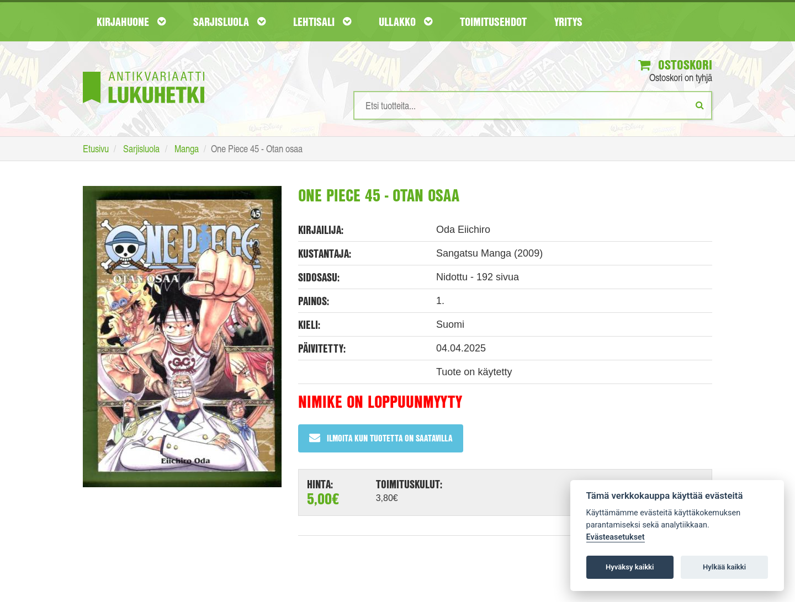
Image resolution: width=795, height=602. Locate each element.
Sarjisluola (229, 21)
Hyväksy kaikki (630, 567)
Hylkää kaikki (724, 567)
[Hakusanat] (532, 105)
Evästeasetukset (615, 537)
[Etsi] (700, 104)
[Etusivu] (143, 71)
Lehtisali (322, 21)
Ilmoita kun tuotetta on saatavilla (380, 437)
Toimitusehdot (493, 21)
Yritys (568, 21)
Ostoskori (675, 64)
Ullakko (405, 21)
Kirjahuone (131, 21)
